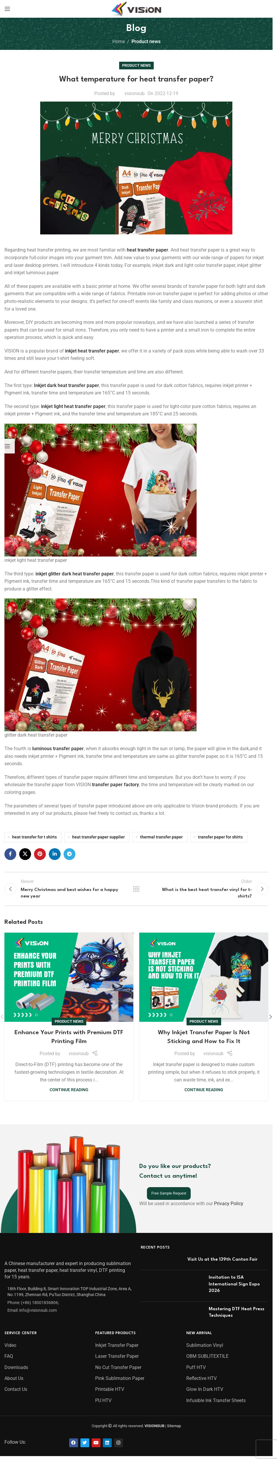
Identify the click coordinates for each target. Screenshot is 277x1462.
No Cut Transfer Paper (118, 1371)
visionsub (134, 93)
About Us (13, 1382)
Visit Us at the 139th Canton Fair (222, 1264)
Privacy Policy (228, 1208)
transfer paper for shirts (220, 837)
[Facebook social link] (10, 854)
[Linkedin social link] (55, 854)
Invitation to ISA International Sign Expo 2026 (234, 1288)
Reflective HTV (201, 1382)
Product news (146, 41)
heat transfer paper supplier (98, 837)
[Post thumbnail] (162, 1265)
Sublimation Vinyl (204, 1349)
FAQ (8, 1360)
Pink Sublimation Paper (119, 1382)
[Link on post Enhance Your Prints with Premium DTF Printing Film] (68, 981)
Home (118, 41)
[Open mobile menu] (7, 9)
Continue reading (69, 1093)
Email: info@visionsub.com (32, 1314)
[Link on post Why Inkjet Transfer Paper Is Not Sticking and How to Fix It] (203, 981)
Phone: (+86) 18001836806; (33, 1306)
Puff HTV (196, 1371)
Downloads (16, 1371)
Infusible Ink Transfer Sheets (216, 1404)
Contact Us (15, 1393)
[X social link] (25, 854)
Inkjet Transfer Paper (116, 1349)
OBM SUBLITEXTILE (207, 1360)
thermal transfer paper (161, 837)
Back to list (136, 891)
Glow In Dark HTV (204, 1393)
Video (10, 1349)
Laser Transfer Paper (117, 1360)
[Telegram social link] (69, 854)
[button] (270, 1021)
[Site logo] (136, 8)
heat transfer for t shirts (34, 837)
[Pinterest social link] (40, 854)
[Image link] (19, 1255)
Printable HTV (109, 1393)
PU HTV (103, 1404)
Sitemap (174, 1430)
